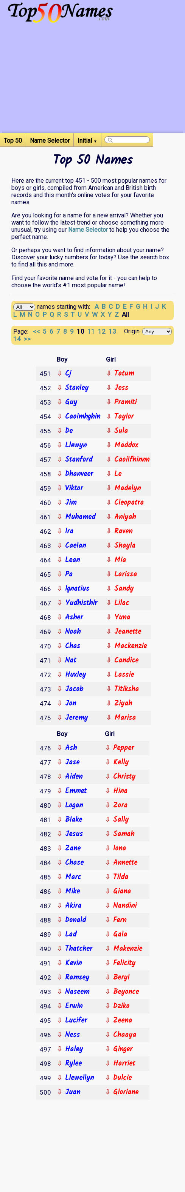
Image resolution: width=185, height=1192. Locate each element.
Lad (70, 934)
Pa (69, 574)
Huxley (75, 675)
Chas (72, 646)
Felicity (124, 963)
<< (37, 331)
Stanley (77, 388)
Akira (73, 906)
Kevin (73, 963)
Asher (74, 617)
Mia (120, 560)
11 (92, 331)
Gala (120, 934)
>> (28, 339)
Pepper (123, 748)
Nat (70, 660)
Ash (71, 748)
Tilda (120, 877)
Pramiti (125, 402)
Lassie (124, 675)
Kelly (121, 762)
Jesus (74, 834)
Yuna (122, 617)
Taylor (124, 416)
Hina (120, 791)
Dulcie (122, 1078)
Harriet (124, 1063)
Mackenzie (130, 646)
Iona (119, 848)
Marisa (125, 718)
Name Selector (50, 140)
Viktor (74, 488)
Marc (73, 877)
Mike (72, 891)
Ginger (122, 1049)
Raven (123, 531)
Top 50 (13, 140)
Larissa (125, 574)
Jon (70, 703)
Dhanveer (79, 474)
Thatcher (78, 949)
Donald (75, 920)
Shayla (124, 545)
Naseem (77, 992)
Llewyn (76, 445)
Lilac (121, 603)
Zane (73, 848)
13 (113, 331)
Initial (87, 140)
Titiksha (126, 689)
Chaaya (124, 1035)
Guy (71, 402)
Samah (123, 834)
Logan (74, 805)
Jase (72, 762)
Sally (121, 819)
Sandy (124, 588)
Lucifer (76, 1020)
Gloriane (125, 1092)
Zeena (122, 1020)
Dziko (121, 1006)
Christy (124, 776)
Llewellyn (79, 1078)
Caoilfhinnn (131, 459)
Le (117, 474)
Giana (122, 891)
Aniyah (125, 517)
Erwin (73, 1006)
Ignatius (77, 588)
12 (103, 331)
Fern (119, 920)
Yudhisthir (81, 603)
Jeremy (76, 718)
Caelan (75, 545)
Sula (121, 431)
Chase (74, 863)
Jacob (74, 689)
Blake (73, 819)
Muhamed (80, 517)
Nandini (125, 906)
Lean (72, 560)
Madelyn (127, 488)
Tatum (124, 373)
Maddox (126, 445)
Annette (125, 863)
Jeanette (127, 632)
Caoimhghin (82, 416)
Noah (73, 632)
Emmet (76, 791)
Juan (72, 1092)
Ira (69, 531)
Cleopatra (129, 502)
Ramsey (77, 977)
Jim (70, 502)
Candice (126, 660)
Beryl (121, 977)
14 (18, 339)
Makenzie (127, 949)
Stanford (78, 459)
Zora (120, 805)
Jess (121, 388)
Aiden (73, 776)
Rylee (73, 1063)
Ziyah (123, 703)
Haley (74, 1049)
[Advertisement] (92, 80)
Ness (72, 1035)
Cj (68, 373)
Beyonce (126, 992)
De (69, 431)
